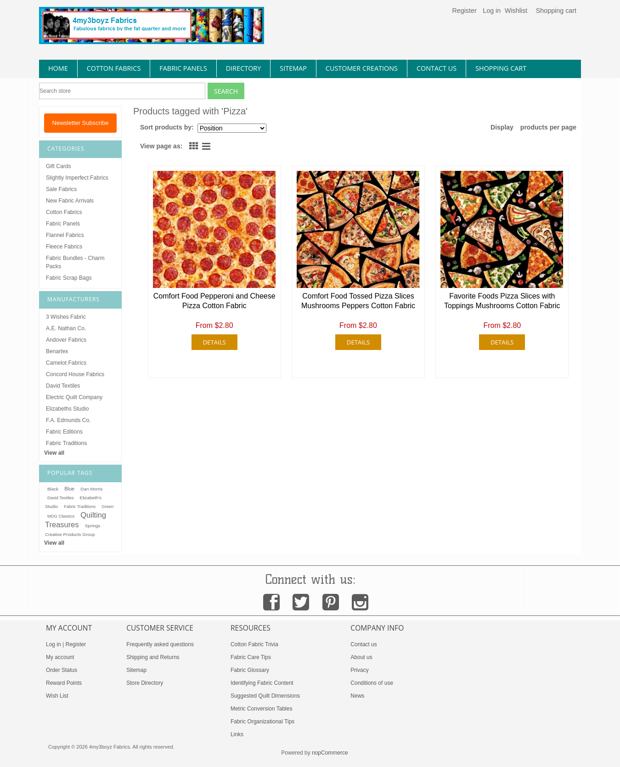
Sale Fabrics (61, 189)
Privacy (359, 670)
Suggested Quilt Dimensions (265, 696)
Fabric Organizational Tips (262, 721)
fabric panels (183, 68)
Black (52, 488)
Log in (492, 10)
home (58, 68)
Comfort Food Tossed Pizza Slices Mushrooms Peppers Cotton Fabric (358, 301)
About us (361, 657)
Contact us (363, 644)
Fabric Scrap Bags (68, 278)
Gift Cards (58, 166)
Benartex (57, 351)
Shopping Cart (500, 68)
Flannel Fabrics (65, 235)
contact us (437, 68)
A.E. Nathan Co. (66, 328)
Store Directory (144, 683)
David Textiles (63, 386)
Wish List (57, 696)
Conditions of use (371, 683)
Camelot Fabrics (66, 363)
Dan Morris (91, 488)
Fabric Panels (63, 223)
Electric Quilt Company (74, 397)
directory (243, 68)
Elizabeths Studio (67, 409)
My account (60, 657)
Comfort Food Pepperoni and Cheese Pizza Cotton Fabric (214, 301)
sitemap (293, 68)
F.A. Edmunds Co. (68, 420)
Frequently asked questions (160, 644)
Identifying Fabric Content (262, 683)
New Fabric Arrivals (70, 200)
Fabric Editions (64, 432)
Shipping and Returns (152, 657)
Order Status (61, 670)
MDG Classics (60, 516)
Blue (69, 488)
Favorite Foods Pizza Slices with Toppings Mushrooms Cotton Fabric (502, 301)
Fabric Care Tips (251, 657)
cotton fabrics (114, 68)
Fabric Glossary (250, 670)
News (357, 696)
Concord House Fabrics (75, 374)
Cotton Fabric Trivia (254, 644)
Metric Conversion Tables (262, 708)
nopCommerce (330, 753)
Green (107, 506)
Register (464, 10)
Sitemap (136, 670)
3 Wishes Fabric (66, 317)
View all (54, 453)
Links (237, 734)
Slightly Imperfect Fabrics (77, 178)
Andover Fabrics (66, 340)
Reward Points (64, 683)
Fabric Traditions (66, 443)
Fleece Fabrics (64, 246)
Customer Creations (362, 68)
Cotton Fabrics (64, 212)
